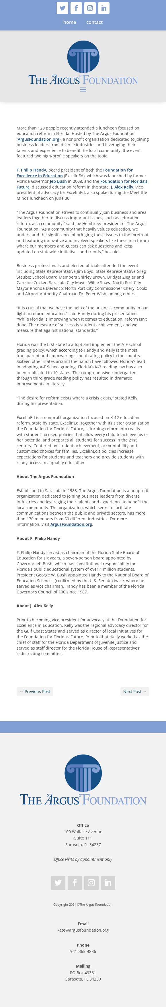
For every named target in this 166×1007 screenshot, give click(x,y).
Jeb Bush (58, 181)
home (69, 22)
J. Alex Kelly (121, 187)
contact (94, 22)
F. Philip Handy (31, 170)
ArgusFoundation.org (38, 139)
